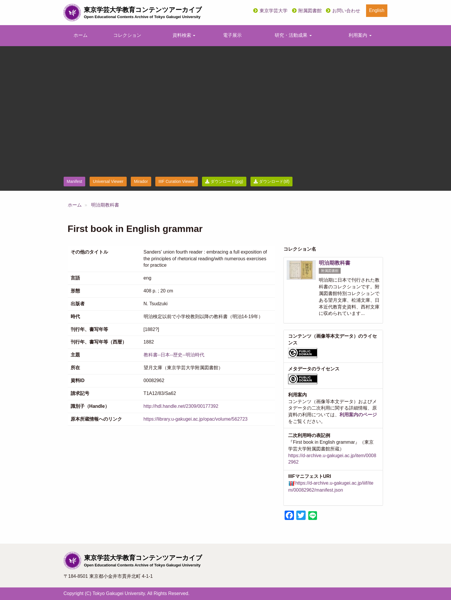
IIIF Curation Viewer (176, 181)
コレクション (127, 35)
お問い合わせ (346, 10)
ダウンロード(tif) (271, 181)
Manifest (74, 181)
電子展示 (232, 35)
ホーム (81, 35)
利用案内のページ (358, 414)
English (376, 10)
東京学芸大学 (274, 10)
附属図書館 (310, 10)
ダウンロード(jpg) (224, 181)
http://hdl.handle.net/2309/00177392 (181, 406)
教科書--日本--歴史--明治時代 (174, 354)
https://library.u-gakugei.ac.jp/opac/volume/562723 (196, 419)
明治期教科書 (105, 204)
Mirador (141, 181)
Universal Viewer (108, 181)
